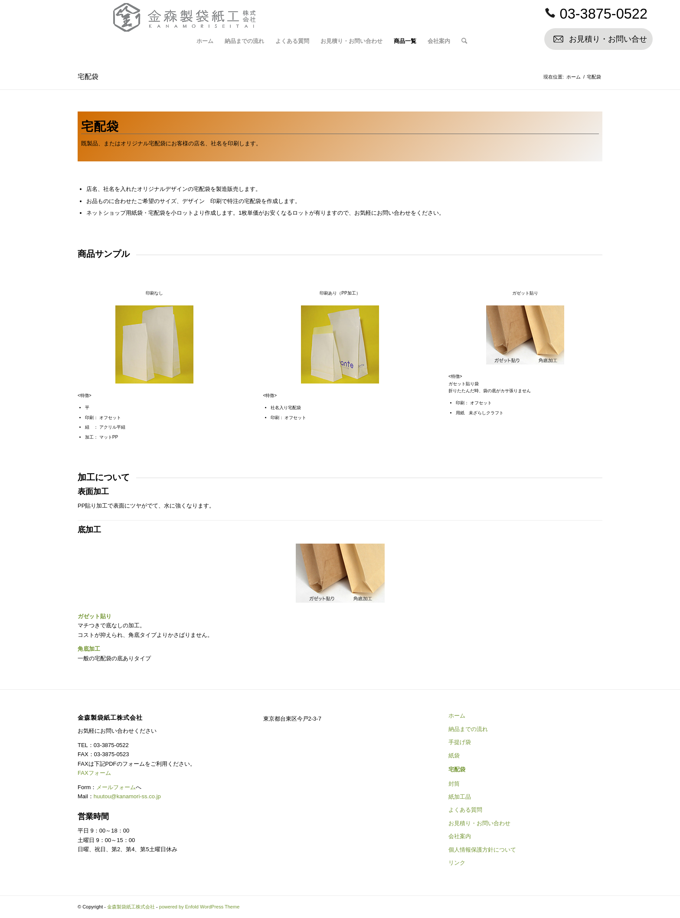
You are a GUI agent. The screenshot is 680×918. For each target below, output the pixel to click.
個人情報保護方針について (482, 849)
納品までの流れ (468, 729)
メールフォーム (116, 787)
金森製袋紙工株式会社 (131, 906)
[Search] (464, 41)
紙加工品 (459, 796)
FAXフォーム (94, 773)
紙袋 (454, 755)
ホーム (456, 715)
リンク (456, 862)
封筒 (454, 783)
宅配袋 (88, 76)
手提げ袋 (459, 742)
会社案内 (459, 836)
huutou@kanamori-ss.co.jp (127, 796)
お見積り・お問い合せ (608, 39)
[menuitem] (205, 41)
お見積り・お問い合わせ (479, 823)
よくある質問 (465, 810)
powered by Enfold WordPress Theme (199, 906)
